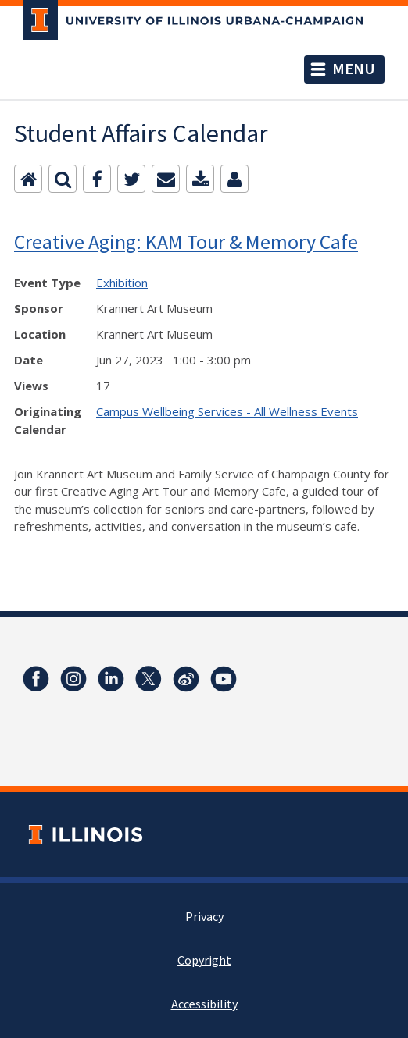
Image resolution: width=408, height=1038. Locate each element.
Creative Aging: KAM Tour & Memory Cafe (186, 241)
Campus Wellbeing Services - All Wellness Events (227, 411)
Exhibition (122, 282)
